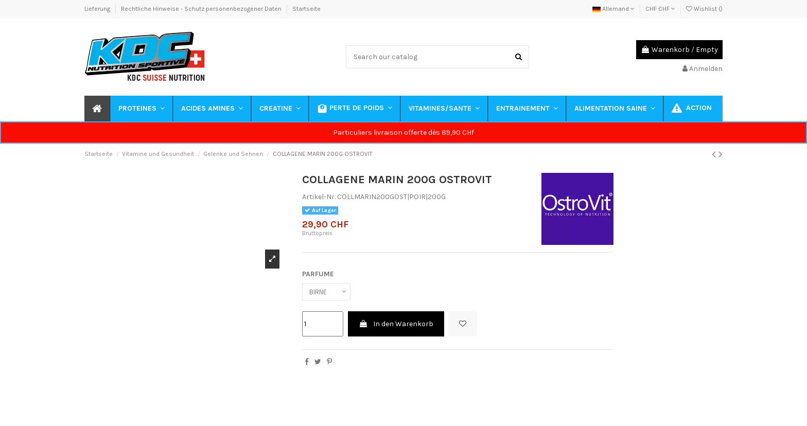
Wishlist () (704, 8)
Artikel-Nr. (319, 196)
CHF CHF (660, 8)
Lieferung (98, 8)
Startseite (306, 8)
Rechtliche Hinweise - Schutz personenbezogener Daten (202, 8)
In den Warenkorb (396, 325)
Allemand (613, 8)
